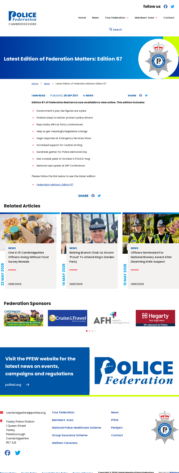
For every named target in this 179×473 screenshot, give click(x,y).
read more (14, 277)
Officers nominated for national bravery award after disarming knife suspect (151, 250)
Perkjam (117, 421)
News (76, 17)
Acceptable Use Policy (55, 466)
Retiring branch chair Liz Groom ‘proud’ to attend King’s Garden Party (91, 250)
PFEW (114, 413)
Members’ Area (125, 17)
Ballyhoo (174, 465)
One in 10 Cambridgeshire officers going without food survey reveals (28, 250)
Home (63, 17)
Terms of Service (83, 466)
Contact (150, 17)
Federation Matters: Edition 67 (55, 178)
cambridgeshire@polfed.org (26, 406)
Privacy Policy (8, 466)
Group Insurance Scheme (70, 428)
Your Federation (96, 17)
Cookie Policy (29, 466)
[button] (87, 324)
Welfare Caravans (64, 436)
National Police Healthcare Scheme (76, 421)
